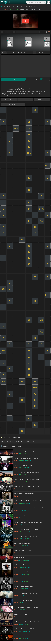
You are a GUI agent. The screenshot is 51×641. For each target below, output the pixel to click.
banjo (25, 52)
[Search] (44, 2)
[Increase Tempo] (14, 32)
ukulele (14, 52)
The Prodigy (14, 6)
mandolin (20, 52)
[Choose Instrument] (34, 52)
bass (31, 52)
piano (9, 52)
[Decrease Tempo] (2, 32)
